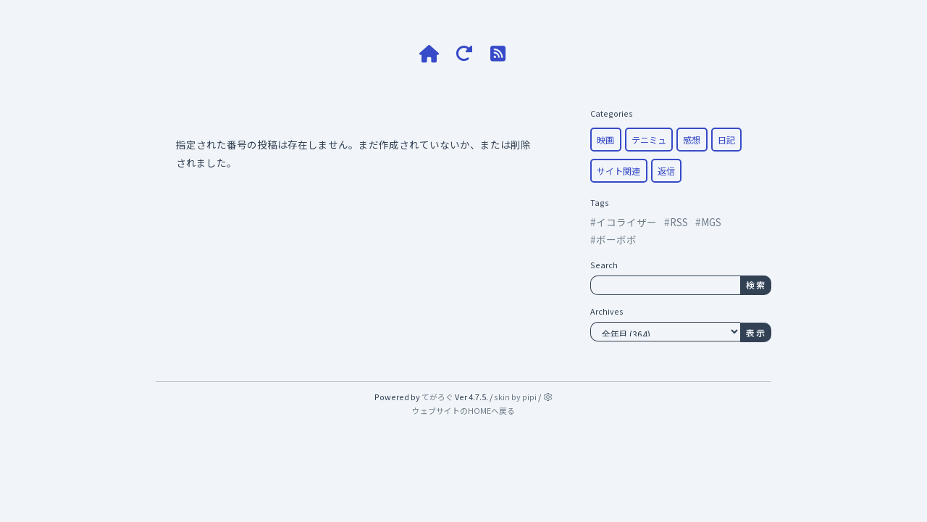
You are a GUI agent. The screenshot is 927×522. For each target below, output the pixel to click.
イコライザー (626, 222)
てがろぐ (437, 396)
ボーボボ (616, 239)
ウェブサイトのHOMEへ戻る (463, 410)
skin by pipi (515, 396)
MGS (711, 222)
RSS (679, 222)
